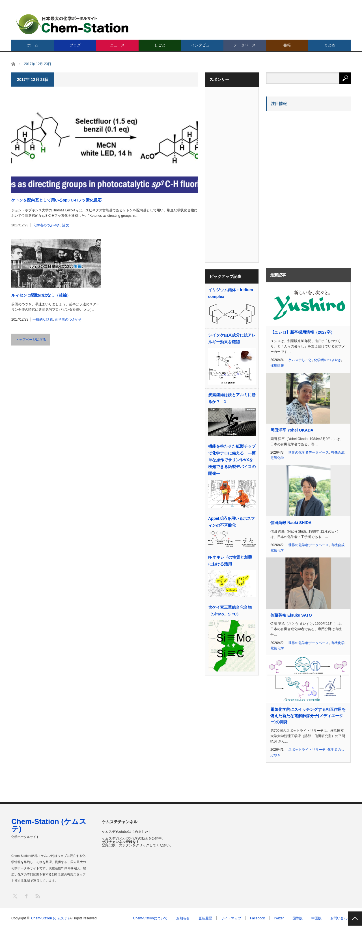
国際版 (297, 918)
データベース (245, 45)
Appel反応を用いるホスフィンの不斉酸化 (231, 521)
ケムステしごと (300, 360)
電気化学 (277, 458)
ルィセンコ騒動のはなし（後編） (41, 295)
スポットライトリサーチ (307, 750)
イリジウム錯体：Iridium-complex (231, 293)
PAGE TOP (355, 918)
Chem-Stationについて (150, 918)
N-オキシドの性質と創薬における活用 (230, 560)
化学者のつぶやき (46, 225)
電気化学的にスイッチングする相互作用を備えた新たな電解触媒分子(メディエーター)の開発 (308, 715)
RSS (37, 895)
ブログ (75, 45)
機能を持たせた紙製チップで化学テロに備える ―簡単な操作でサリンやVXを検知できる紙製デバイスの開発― (232, 460)
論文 (65, 225)
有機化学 (337, 643)
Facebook (257, 918)
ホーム (32, 45)
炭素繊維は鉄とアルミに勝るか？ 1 (232, 398)
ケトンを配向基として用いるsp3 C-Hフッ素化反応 (56, 200)
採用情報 (277, 366)
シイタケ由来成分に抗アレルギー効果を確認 (232, 338)
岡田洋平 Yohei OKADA (291, 430)
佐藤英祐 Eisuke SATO (291, 615)
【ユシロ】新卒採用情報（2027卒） (302, 332)
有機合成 (337, 452)
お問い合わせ (340, 918)
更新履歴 (205, 918)
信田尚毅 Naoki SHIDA (290, 522)
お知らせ (183, 918)
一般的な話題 (43, 319)
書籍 (287, 45)
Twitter (279, 918)
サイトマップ (231, 918)
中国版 (316, 918)
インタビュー (202, 45)
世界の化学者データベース (308, 452)
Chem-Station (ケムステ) (49, 825)
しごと (159, 45)
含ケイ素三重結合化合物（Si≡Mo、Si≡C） (230, 610)
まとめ (329, 45)
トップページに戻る (31, 340)
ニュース (117, 45)
